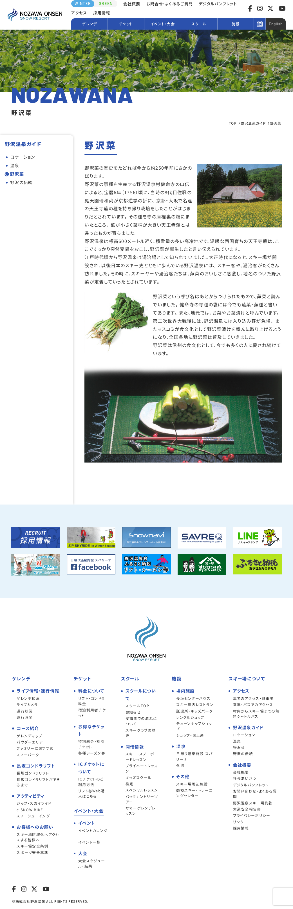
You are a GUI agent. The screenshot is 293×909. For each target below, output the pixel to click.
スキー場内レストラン (194, 704)
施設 (236, 23)
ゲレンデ (89, 23)
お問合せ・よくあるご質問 (169, 3)
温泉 (14, 165)
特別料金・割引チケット (91, 744)
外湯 (180, 765)
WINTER (83, 3)
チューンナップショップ (194, 726)
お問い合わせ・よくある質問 (255, 793)
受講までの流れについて (141, 721)
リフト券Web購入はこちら (91, 793)
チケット (126, 23)
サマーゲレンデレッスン (140, 810)
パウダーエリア (30, 742)
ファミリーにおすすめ (35, 748)
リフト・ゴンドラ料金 (91, 701)
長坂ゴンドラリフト (33, 773)
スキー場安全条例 (32, 846)
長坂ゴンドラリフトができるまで (38, 782)
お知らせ (133, 712)
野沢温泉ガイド (253, 123)
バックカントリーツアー (142, 799)
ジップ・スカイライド (34, 803)
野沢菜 (17, 174)
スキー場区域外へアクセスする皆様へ (38, 837)
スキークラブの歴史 (141, 732)
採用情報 (101, 13)
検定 (130, 783)
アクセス (79, 13)
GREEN (106, 3)
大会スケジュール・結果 (91, 863)
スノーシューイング (33, 816)
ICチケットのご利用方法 (91, 781)
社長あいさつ (244, 778)
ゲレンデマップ (29, 735)
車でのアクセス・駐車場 (253, 698)
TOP (233, 123)
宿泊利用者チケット (92, 712)
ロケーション (22, 157)
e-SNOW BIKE (30, 809)
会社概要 (131, 3)
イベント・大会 (162, 23)
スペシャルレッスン (142, 790)
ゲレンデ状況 (28, 698)
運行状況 (25, 711)
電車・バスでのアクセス (253, 704)
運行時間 (25, 717)
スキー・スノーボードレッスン (140, 756)
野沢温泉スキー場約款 (253, 803)
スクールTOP (137, 705)
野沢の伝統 (21, 182)
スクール (199, 23)
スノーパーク (28, 754)
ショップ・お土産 (190, 735)
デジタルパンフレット (218, 3)
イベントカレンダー (92, 833)
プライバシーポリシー (251, 815)
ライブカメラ (27, 704)
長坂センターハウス (193, 698)
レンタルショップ (190, 717)
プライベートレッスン (142, 768)
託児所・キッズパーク (194, 711)
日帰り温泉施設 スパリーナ (194, 756)
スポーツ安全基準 (32, 852)
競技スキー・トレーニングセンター (194, 793)
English (276, 23)
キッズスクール (138, 777)
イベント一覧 (89, 842)
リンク (238, 821)
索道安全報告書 (247, 809)
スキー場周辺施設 (192, 784)
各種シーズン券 (91, 753)
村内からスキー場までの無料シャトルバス (256, 713)
